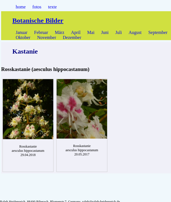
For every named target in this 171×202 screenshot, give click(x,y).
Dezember (72, 37)
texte (52, 6)
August (135, 32)
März (59, 32)
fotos (37, 6)
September (157, 32)
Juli (118, 32)
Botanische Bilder (37, 20)
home (21, 6)
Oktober (23, 37)
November (46, 37)
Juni (105, 32)
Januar (21, 32)
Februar (41, 32)
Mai (90, 32)
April (75, 32)
